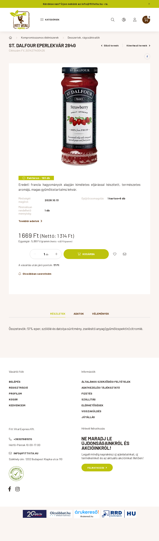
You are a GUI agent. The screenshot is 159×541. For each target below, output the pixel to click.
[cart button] (146, 20)
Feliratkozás (97, 467)
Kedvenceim (17, 405)
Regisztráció (18, 387)
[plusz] (56, 254)
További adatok (30, 221)
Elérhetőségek (92, 405)
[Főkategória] (10, 37)
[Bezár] (149, 4)
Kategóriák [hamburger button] (49, 19)
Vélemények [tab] (100, 313)
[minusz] (35, 254)
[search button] (113, 20)
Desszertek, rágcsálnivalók (84, 37)
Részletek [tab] (57, 313)
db (47, 254)
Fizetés (86, 393)
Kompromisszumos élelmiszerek (40, 37)
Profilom (15, 393)
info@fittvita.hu (26, 453)
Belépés (14, 381)
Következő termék (138, 45)
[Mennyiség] (41, 254)
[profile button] (135, 20)
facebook (10, 489)
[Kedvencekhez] (115, 254)
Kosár (13, 399)
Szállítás (88, 399)
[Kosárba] (86, 254)
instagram (17, 489)
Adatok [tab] (79, 313)
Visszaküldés (91, 411)
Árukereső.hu (86, 516)
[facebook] (147, 56)
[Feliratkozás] (34, 273)
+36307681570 (23, 439)
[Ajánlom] (124, 254)
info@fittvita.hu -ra (94, 4)
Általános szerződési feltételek (105, 381)
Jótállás (88, 417)
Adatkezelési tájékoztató (100, 387)
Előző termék (110, 45)
